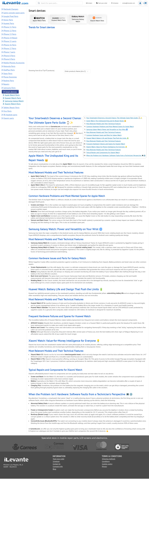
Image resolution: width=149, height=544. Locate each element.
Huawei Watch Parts (58, 19)
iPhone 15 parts (9, 41)
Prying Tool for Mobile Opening (43, 167)
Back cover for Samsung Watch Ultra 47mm (72, 89)
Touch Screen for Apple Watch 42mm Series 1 (43, 52)
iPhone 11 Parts (9, 27)
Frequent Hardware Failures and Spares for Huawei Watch (105, 209)
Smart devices (11, 92)
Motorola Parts (9, 66)
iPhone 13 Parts (9, 34)
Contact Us (56, 529)
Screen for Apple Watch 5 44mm (102, 52)
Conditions (106, 527)
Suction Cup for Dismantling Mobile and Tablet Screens (102, 130)
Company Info (58, 532)
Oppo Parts (7, 73)
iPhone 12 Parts (9, 30)
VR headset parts (10, 114)
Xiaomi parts (8, 118)
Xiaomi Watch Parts (97, 19)
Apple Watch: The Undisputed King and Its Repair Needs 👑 (106, 186)
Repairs (6, 84)
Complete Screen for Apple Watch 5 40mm (72, 52)
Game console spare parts (14, 13)
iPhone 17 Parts (9, 48)
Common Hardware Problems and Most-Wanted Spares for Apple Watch (110, 192)
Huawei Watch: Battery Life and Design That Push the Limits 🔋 (107, 203)
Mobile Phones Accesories (14, 62)
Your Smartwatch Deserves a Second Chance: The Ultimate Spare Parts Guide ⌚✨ (114, 183)
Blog (54, 534)
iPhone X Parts (9, 59)
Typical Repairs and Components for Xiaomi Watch (103, 218)
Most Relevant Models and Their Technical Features (103, 189)
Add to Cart (43, 62)
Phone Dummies (10, 77)
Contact (89, 3)
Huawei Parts (8, 23)
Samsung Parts (9, 88)
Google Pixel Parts (10, 16)
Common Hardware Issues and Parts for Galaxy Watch (104, 201)
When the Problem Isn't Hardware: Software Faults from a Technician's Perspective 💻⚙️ (116, 221)
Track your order (101, 3)
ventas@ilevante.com (128, 3)
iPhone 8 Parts (9, 55)
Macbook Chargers (10, 9)
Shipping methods (108, 524)
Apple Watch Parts (39, 19)
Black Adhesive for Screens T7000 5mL (43, 130)
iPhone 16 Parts (9, 45)
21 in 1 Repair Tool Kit (72, 130)
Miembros (140, 3)
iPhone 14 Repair (10, 38)
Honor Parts (8, 20)
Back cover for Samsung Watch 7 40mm (43, 89)
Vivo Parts (7, 111)
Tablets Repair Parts (11, 107)
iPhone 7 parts (9, 52)
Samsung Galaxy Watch (78, 19)
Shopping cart (145, 3)
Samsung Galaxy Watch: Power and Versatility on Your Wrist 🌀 (107, 195)
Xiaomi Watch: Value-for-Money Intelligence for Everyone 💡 (106, 212)
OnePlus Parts (9, 70)
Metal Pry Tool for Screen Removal (132, 130)
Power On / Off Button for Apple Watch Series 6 (132, 52)
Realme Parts (8, 80)
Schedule (114, 3)
